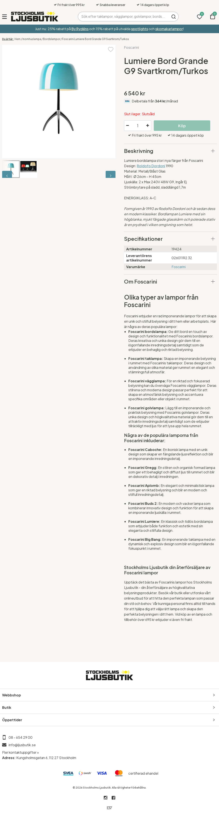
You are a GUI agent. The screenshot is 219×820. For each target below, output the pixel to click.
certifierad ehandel (143, 773)
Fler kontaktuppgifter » (20, 752)
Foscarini (131, 47)
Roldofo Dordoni (151, 166)
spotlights (139, 29)
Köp (182, 125)
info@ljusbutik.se (22, 745)
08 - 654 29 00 (21, 737)
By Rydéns (80, 29)
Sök (174, 16)
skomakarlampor (169, 29)
